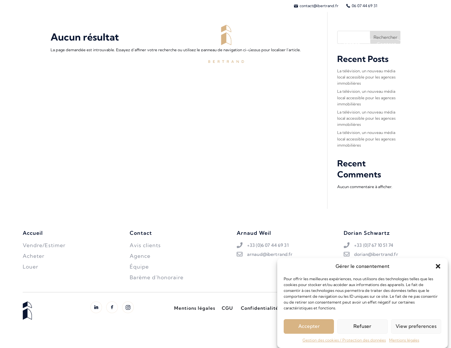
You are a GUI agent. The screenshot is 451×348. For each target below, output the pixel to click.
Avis (321, 43)
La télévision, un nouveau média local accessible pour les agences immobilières (366, 77)
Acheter (59, 43)
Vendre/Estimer (94, 43)
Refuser (362, 328)
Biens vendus (156, 43)
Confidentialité (260, 308)
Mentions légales (404, 342)
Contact (387, 43)
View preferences (416, 328)
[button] (438, 268)
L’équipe (293, 43)
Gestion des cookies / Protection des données (344, 342)
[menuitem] (316, 6)
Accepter (309, 328)
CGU (227, 308)
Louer (127, 43)
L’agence (350, 43)
